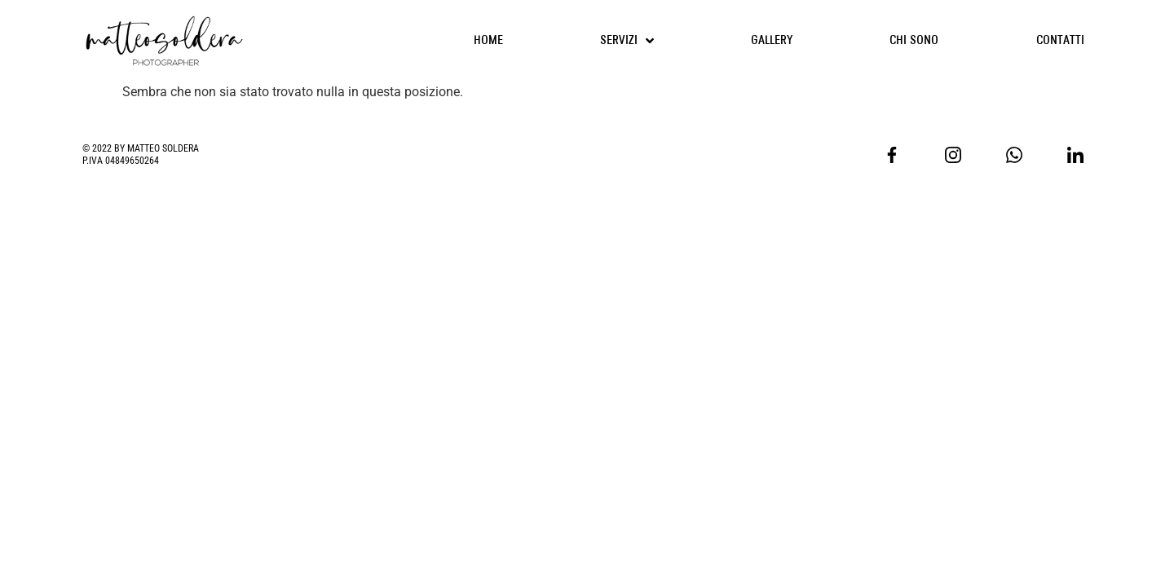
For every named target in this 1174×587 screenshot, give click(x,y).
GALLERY (771, 40)
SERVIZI (627, 40)
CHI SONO (913, 40)
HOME (488, 40)
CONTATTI (1060, 40)
